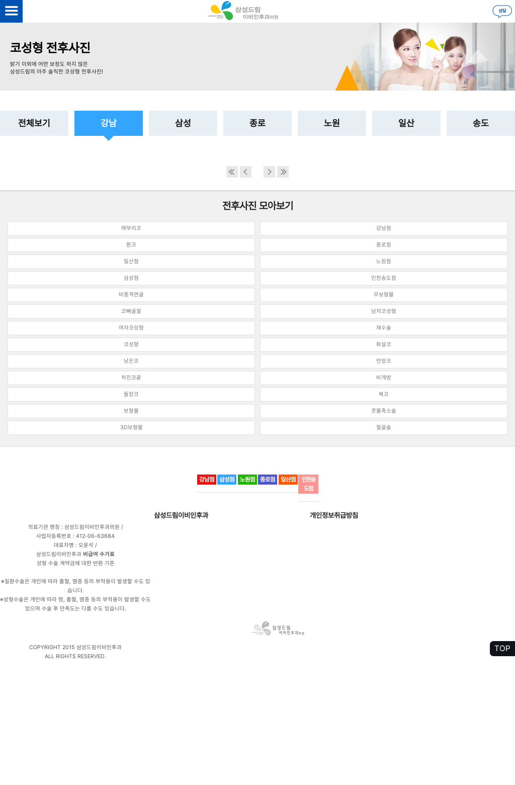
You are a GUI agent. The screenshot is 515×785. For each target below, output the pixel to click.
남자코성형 (383, 311)
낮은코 (131, 361)
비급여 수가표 (99, 554)
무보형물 (384, 294)
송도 (481, 123)
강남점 (383, 228)
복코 (384, 394)
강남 (109, 123)
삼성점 (131, 278)
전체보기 (34, 123)
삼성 (183, 123)
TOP (502, 648)
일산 (406, 123)
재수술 (383, 328)
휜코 (131, 245)
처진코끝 (131, 377)
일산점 (131, 261)
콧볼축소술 (383, 411)
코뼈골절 (131, 311)
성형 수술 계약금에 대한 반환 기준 (76, 563)
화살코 (383, 344)
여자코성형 (131, 328)
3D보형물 (131, 427)
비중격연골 (131, 294)
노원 (332, 123)
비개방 (383, 377)
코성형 (131, 344)
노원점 (383, 261)
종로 (257, 123)
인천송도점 (383, 278)
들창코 (131, 394)
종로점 (383, 245)
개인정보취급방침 (334, 515)
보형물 (131, 411)
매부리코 (131, 228)
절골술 (383, 427)
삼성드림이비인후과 (181, 515)
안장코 (383, 361)
